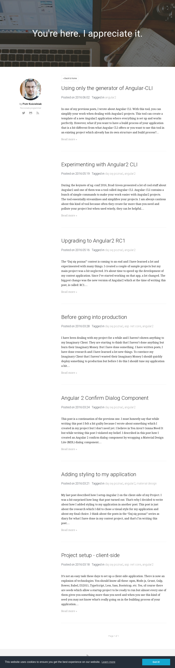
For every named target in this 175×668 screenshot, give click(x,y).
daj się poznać (114, 173)
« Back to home (70, 78)
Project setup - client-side (90, 555)
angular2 (110, 97)
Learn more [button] (108, 661)
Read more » (69, 139)
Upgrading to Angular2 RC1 (93, 240)
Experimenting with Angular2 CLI (99, 164)
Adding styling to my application (98, 474)
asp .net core (132, 326)
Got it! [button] (156, 662)
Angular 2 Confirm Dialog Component (105, 398)
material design (147, 483)
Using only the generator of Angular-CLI (107, 88)
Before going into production (94, 317)
